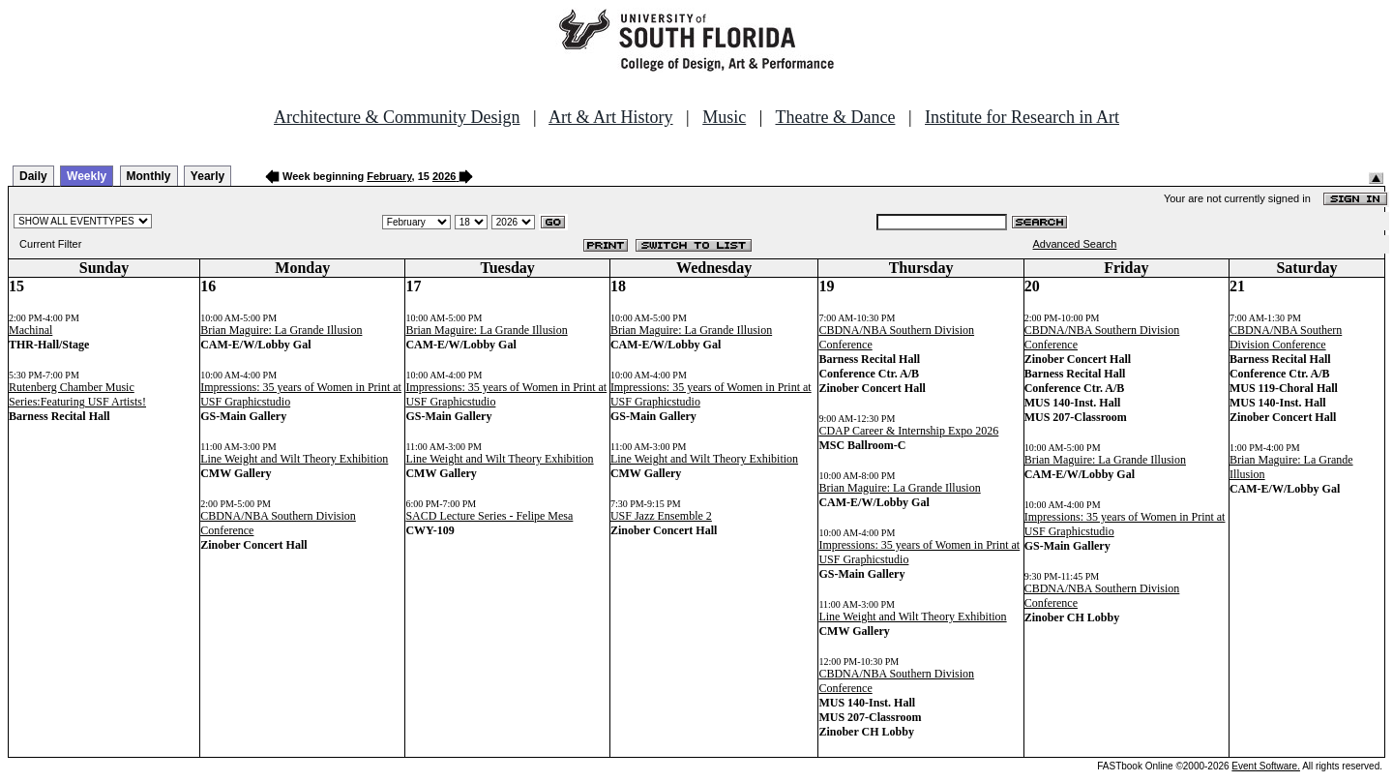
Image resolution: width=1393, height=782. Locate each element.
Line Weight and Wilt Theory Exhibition (294, 459)
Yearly (207, 176)
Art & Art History (610, 117)
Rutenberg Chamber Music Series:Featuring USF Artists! (77, 394)
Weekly (86, 176)
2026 (444, 176)
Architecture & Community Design (396, 117)
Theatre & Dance (835, 117)
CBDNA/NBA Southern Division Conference (1286, 337)
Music (724, 117)
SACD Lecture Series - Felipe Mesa (489, 516)
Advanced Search (1075, 244)
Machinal (30, 330)
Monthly (149, 176)
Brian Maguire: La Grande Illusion (281, 330)
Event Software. (1265, 766)
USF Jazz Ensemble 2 (661, 516)
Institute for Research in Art (1022, 117)
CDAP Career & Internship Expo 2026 (908, 430)
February (389, 176)
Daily (33, 176)
